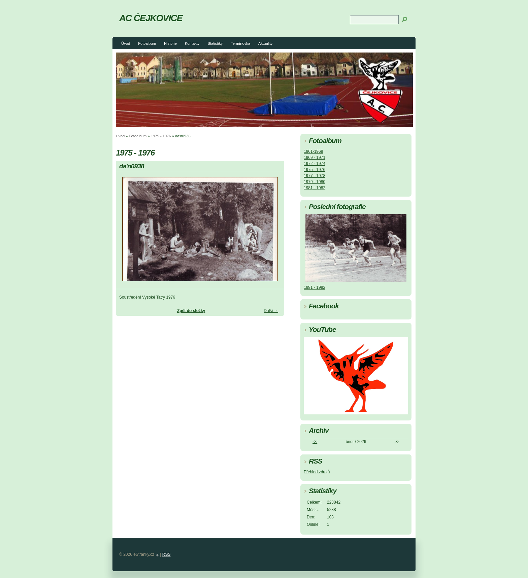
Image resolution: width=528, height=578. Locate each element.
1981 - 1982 (314, 187)
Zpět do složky (191, 310)
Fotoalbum (147, 43)
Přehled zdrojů (317, 472)
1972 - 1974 (314, 163)
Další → (271, 310)
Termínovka (240, 43)
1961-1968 (313, 151)
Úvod (125, 43)
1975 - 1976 (161, 136)
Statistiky (215, 43)
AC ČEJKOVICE (151, 18)
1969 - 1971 (314, 157)
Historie (170, 43)
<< (314, 441)
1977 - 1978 (314, 175)
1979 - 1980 (314, 181)
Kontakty (192, 43)
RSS (166, 554)
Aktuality (265, 43)
